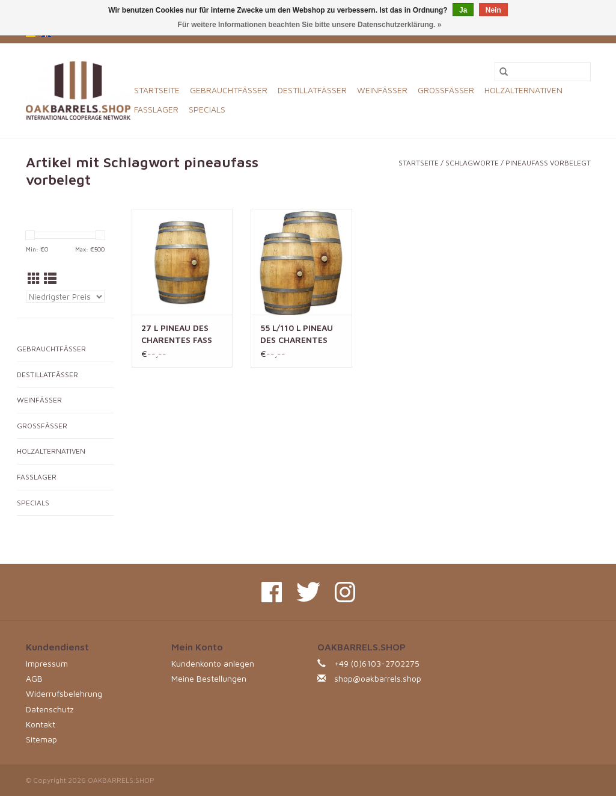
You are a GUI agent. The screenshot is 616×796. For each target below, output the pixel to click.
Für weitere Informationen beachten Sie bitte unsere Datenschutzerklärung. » (310, 24)
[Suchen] (543, 71)
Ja (463, 10)
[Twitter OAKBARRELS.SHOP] (308, 592)
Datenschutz (50, 709)
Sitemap (41, 739)
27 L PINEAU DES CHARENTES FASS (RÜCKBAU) (176, 334)
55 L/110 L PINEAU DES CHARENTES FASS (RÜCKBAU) (296, 334)
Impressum (47, 663)
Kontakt (40, 724)
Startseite (157, 90)
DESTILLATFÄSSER (312, 90)
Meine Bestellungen (208, 678)
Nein (493, 10)
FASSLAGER (156, 109)
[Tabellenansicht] (34, 278)
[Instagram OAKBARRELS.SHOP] (345, 592)
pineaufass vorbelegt (548, 162)
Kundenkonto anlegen (212, 663)
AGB (34, 678)
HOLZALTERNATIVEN (523, 90)
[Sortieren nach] (65, 297)
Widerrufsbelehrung (64, 693)
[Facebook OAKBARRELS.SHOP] (271, 592)
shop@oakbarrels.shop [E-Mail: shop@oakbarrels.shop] (377, 678)
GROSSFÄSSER (446, 90)
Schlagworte (472, 162)
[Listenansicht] (50, 278)
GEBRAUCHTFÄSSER (228, 90)
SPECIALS (207, 109)
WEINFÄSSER (382, 90)
